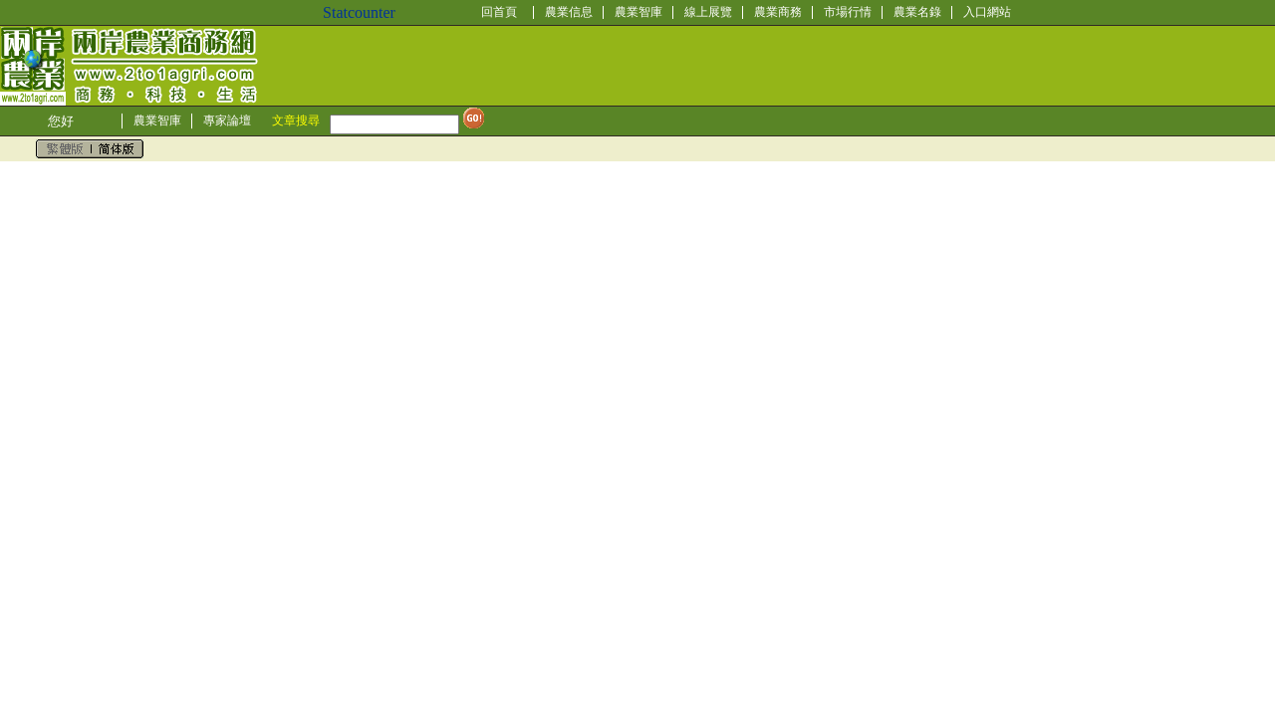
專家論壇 (227, 120)
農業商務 (778, 12)
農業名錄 (917, 12)
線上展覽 (708, 12)
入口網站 (987, 12)
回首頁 (499, 12)
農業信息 (569, 12)
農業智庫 (638, 12)
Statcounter (359, 12)
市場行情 (848, 12)
